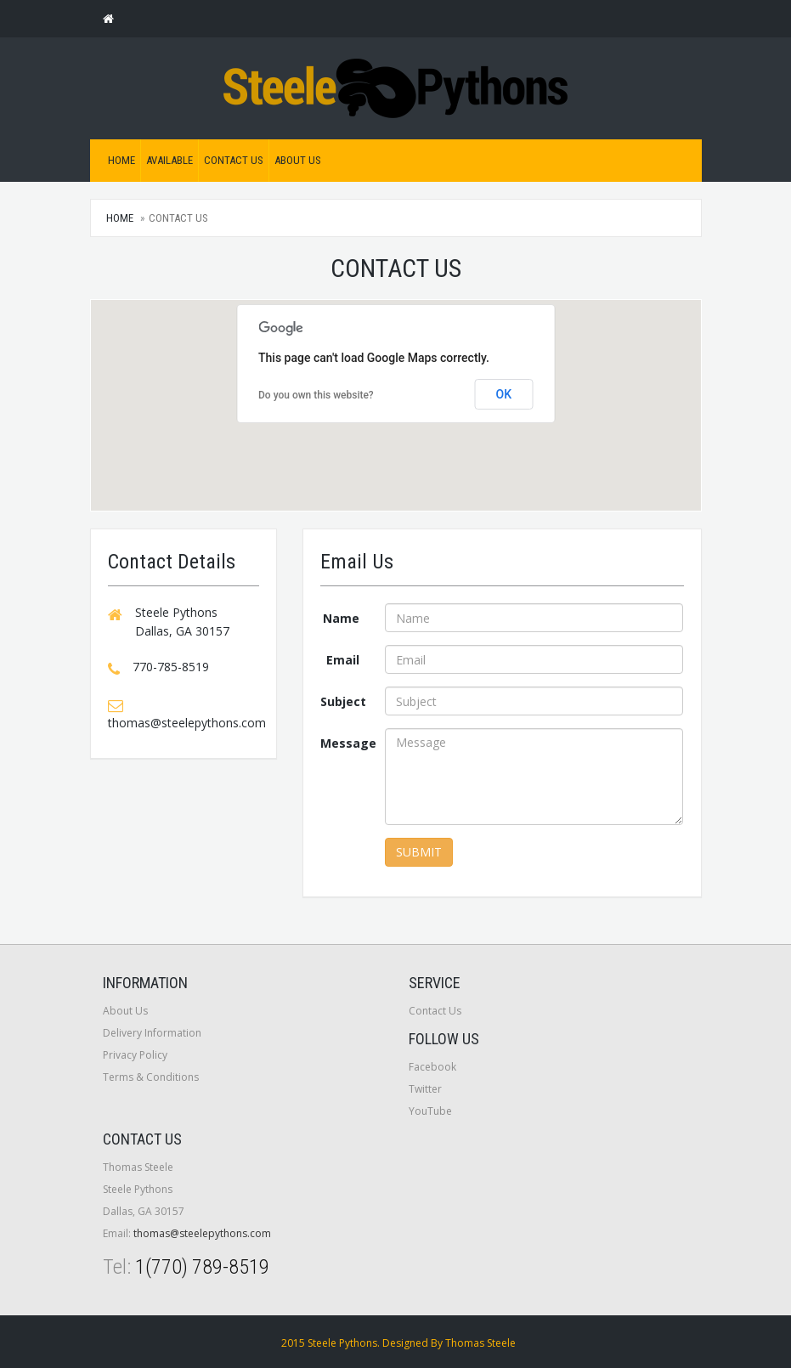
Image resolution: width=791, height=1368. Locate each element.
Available (169, 160)
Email (342, 660)
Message (346, 743)
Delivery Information (152, 1033)
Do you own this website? (316, 395)
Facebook (432, 1067)
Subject (343, 701)
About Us (297, 160)
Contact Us (233, 160)
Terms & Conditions (151, 1077)
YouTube (430, 1111)
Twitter (425, 1089)
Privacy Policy (135, 1055)
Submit (419, 852)
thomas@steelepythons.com (202, 1233)
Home (121, 160)
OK (504, 394)
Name (341, 618)
